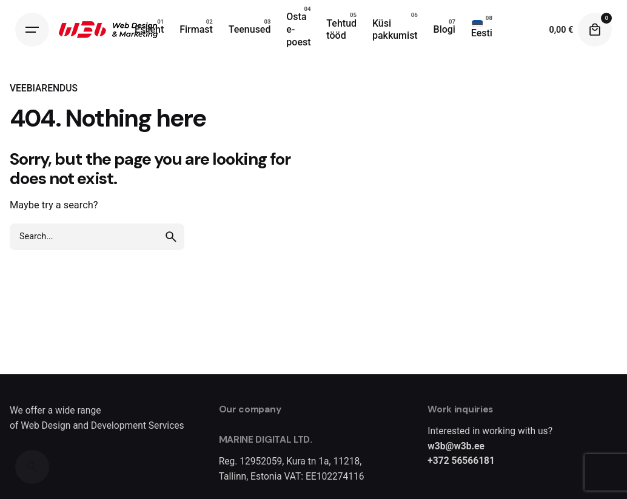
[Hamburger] (32, 30)
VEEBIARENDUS (44, 88)
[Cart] (595, 30)
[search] (171, 236)
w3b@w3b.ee (456, 446)
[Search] (32, 467)
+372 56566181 (461, 460)
